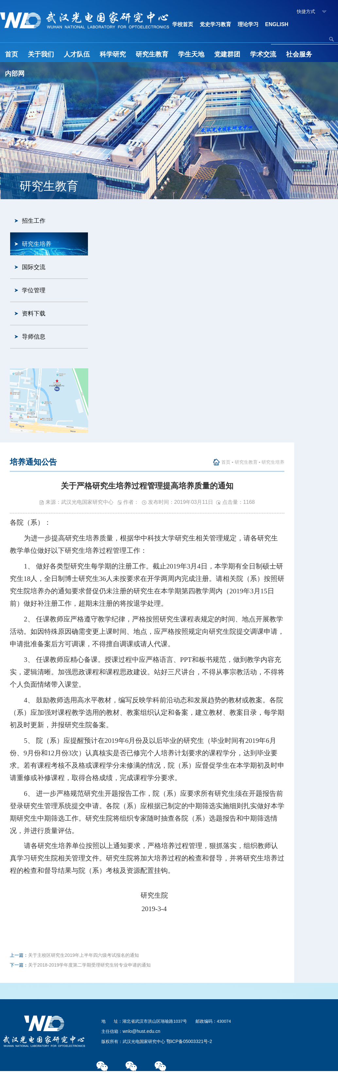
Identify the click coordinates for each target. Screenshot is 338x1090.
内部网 (15, 73)
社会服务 (299, 54)
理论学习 (248, 24)
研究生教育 (152, 54)
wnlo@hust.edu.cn (141, 1031)
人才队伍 (77, 54)
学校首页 (182, 24)
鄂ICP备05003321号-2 (189, 1041)
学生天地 (191, 54)
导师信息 (33, 336)
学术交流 (263, 54)
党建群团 (227, 54)
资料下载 (33, 313)
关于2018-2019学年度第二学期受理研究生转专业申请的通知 (89, 965)
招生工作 (33, 220)
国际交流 (33, 267)
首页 (11, 54)
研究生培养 (36, 244)
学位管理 (33, 290)
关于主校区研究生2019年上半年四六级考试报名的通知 (83, 955)
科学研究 (113, 54)
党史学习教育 (215, 24)
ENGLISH (276, 24)
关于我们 (41, 54)
